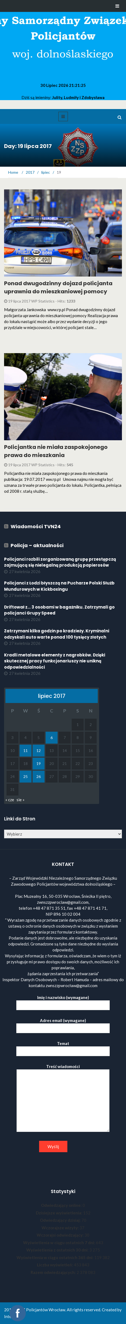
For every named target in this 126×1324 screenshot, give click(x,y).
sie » (20, 799)
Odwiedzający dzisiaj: (60, 1220)
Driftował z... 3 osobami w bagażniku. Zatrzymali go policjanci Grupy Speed (59, 610)
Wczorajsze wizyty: (61, 1227)
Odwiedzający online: (62, 1205)
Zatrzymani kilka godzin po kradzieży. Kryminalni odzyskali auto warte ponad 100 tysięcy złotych (56, 634)
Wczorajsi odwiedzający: (60, 1235)
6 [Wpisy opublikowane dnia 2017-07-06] (52, 737)
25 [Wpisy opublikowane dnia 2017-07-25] (25, 776)
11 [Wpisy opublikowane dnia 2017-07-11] (25, 750)
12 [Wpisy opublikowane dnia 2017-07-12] (38, 750)
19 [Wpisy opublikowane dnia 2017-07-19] (38, 763)
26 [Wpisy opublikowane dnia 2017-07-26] (38, 776)
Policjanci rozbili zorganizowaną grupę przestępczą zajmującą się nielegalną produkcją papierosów (60, 562)
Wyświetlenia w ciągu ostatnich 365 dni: (55, 1257)
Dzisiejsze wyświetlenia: (59, 1212)
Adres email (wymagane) (63, 1024)
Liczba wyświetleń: (55, 1264)
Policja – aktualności (37, 545)
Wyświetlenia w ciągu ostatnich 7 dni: (59, 1242)
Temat (63, 1047)
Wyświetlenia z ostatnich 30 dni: (57, 1249)
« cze (9, 799)
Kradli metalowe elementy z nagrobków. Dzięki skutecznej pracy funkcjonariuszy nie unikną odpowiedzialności (54, 661)
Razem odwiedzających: (54, 1272)
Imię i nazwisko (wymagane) (63, 1001)
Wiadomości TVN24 (36, 526)
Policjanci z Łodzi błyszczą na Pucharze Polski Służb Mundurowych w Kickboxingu (59, 586)
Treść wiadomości (63, 1098)
